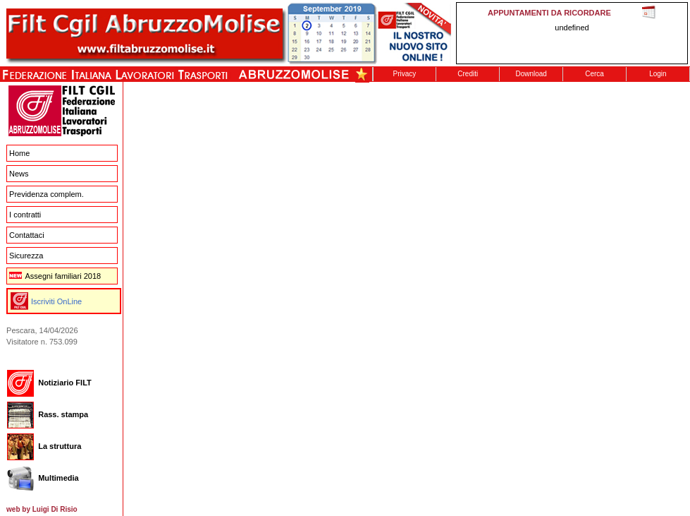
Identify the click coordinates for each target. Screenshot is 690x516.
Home (19, 153)
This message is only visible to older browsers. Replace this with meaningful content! (572, 33)
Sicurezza (26, 255)
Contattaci (26, 235)
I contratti (25, 214)
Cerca (594, 74)
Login (657, 74)
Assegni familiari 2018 (55, 276)
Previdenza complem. (46, 194)
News (19, 173)
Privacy (405, 74)
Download (530, 74)
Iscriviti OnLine (56, 301)
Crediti (467, 74)
